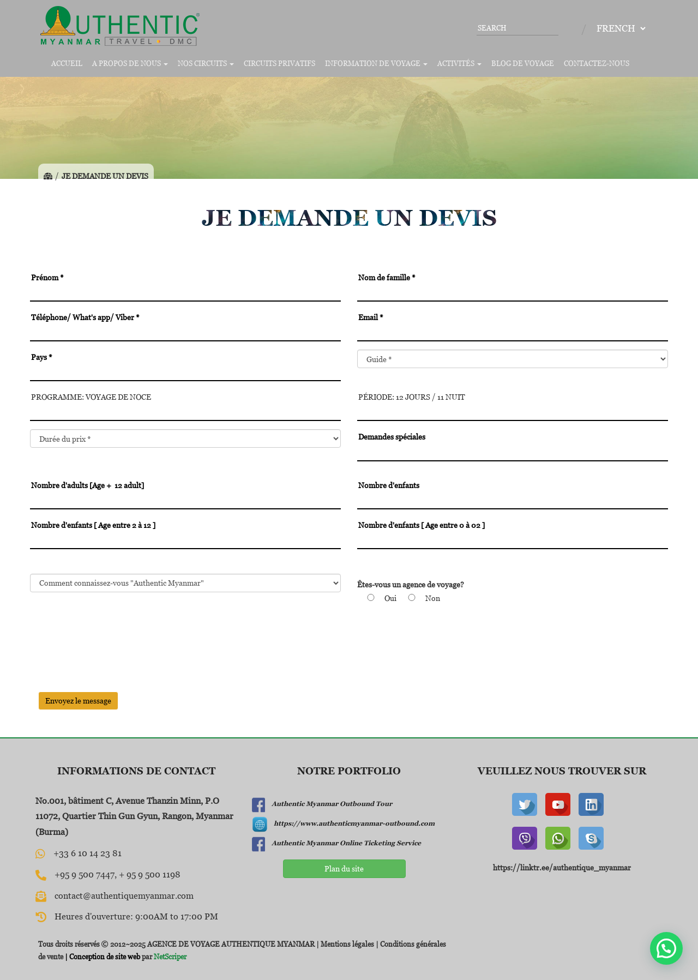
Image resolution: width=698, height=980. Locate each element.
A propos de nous (130, 63)
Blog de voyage (522, 63)
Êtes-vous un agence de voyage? (410, 584)
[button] (666, 948)
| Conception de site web (101, 956)
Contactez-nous (596, 63)
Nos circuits (206, 63)
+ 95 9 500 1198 (149, 874)
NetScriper (170, 956)
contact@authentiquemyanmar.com (124, 895)
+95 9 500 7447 (85, 874)
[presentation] (113, 662)
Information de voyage (376, 63)
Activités (459, 63)
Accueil (66, 63)
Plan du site (344, 868)
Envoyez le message (78, 700)
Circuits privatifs (279, 63)
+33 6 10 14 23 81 (87, 853)
